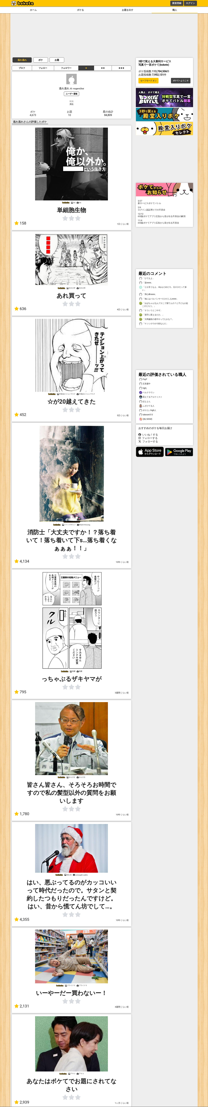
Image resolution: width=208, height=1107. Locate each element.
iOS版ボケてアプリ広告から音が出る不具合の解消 (164, 215)
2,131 (21, 1006)
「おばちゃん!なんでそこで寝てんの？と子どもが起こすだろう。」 (163, 304)
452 (20, 414)
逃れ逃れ (22, 60)
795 (20, 692)
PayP (143, 379)
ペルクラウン (146, 392)
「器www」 (146, 282)
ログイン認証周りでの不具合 (164, 208)
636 (20, 308)
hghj (142, 388)
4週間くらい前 (122, 1007)
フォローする (148, 438)
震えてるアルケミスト (150, 397)
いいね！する (148, 434)
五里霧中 (144, 383)
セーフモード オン (148, 81)
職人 (174, 10)
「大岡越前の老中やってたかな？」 (156, 319)
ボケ (40, 60)
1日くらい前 (123, 224)
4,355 (21, 919)
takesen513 (146, 414)
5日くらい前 (123, 415)
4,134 (21, 561)
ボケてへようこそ (180, 81)
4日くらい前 (123, 309)
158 (20, 223)
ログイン (190, 3)
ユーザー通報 (71, 94)
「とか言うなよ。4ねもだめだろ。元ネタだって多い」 (163, 288)
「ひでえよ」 (146, 278)
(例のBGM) (145, 419)
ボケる (80, 10)
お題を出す (127, 10)
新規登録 (176, 3)
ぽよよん (144, 401)
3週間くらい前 (122, 693)
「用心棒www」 (148, 294)
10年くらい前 (122, 562)
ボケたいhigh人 (147, 410)
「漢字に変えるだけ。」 (151, 314)
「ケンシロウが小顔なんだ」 (153, 323)
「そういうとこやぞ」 (150, 310)
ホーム (33, 10)
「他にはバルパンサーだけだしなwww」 (158, 298)
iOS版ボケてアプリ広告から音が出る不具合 (164, 221)
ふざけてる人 (146, 406)
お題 (57, 60)
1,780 (21, 814)
